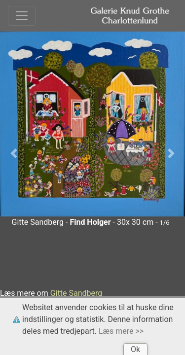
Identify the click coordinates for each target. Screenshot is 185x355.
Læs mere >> (121, 331)
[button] (14, 154)
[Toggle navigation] (22, 16)
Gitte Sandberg (76, 293)
